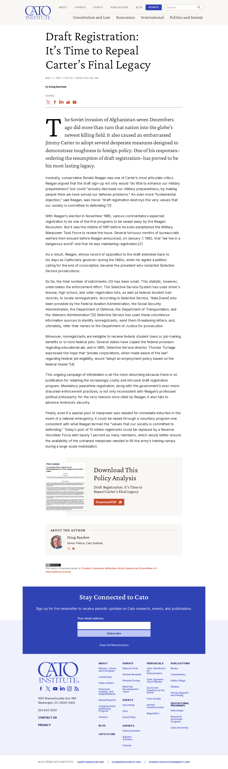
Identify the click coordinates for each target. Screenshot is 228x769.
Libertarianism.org (90, 762)
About (63, 7)
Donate (154, 7)
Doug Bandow (57, 86)
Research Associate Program (176, 719)
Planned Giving (131, 680)
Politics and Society (186, 17)
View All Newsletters (114, 645)
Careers (103, 717)
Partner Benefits (132, 674)
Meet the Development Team (130, 689)
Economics (125, 17)
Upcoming (128, 705)
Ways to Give (130, 668)
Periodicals (155, 663)
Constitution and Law (91, 17)
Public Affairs (106, 683)
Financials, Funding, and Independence (107, 691)
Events (98, 7)
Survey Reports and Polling (180, 694)
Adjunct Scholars (128, 738)
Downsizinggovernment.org (169, 762)
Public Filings (178, 680)
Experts (80, 7)
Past (125, 711)
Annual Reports (107, 700)
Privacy (44, 725)
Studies (175, 687)
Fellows (127, 745)
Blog (139, 7)
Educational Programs (180, 704)
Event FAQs (129, 717)
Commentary (178, 674)
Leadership (105, 677)
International (152, 17)
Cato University (179, 727)
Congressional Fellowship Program (107, 708)
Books (174, 668)
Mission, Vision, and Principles (108, 669)
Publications (119, 7)
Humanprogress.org (126, 762)
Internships (177, 710)
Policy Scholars (131, 731)
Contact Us (47, 717)
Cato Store (107, 734)
